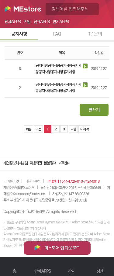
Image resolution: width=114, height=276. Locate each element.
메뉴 (106, 9)
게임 (71, 271)
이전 (38, 129)
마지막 (84, 129)
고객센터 (64, 163)
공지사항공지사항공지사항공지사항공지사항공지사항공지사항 (58, 68)
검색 (93, 9)
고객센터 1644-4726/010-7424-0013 (73, 181)
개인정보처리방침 (15, 163)
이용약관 (36, 163)
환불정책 (50, 163)
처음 (28, 129)
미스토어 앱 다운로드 (57, 248)
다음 (73, 129)
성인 (99, 271)
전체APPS (43, 271)
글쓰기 (94, 110)
